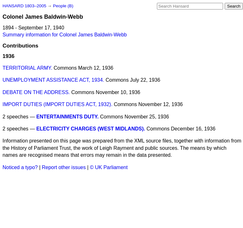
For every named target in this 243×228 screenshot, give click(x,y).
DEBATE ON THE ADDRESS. (36, 92)
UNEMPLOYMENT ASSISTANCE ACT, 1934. (53, 80)
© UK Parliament (109, 167)
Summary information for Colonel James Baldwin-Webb (65, 34)
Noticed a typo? (20, 167)
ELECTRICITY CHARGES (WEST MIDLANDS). (90, 128)
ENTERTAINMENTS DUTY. (67, 116)
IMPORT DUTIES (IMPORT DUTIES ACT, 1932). (57, 104)
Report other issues (64, 167)
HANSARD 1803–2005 (24, 5)
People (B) (63, 5)
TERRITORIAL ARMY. (27, 68)
